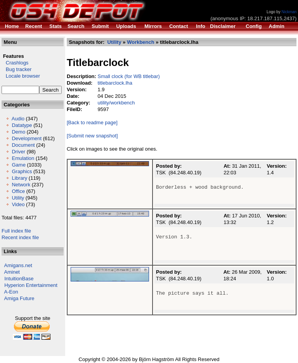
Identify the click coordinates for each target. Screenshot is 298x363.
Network (21, 185)
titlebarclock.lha (114, 83)
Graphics (22, 171)
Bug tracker (16, 69)
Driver (18, 152)
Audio (18, 119)
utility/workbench (116, 103)
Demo (18, 132)
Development (27, 138)
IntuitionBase (18, 278)
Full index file (16, 231)
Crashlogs (15, 63)
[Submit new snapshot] (92, 136)
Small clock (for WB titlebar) (128, 76)
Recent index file (20, 237)
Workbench (140, 42)
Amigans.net (18, 265)
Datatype (22, 125)
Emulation (23, 158)
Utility (18, 198)
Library (19, 178)
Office (18, 191)
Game (18, 165)
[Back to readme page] (92, 122)
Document (23, 145)
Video (18, 204)
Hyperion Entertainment (30, 285)
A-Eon (11, 292)
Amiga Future (19, 298)
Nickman (288, 12)
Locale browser (21, 76)
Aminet (12, 272)
